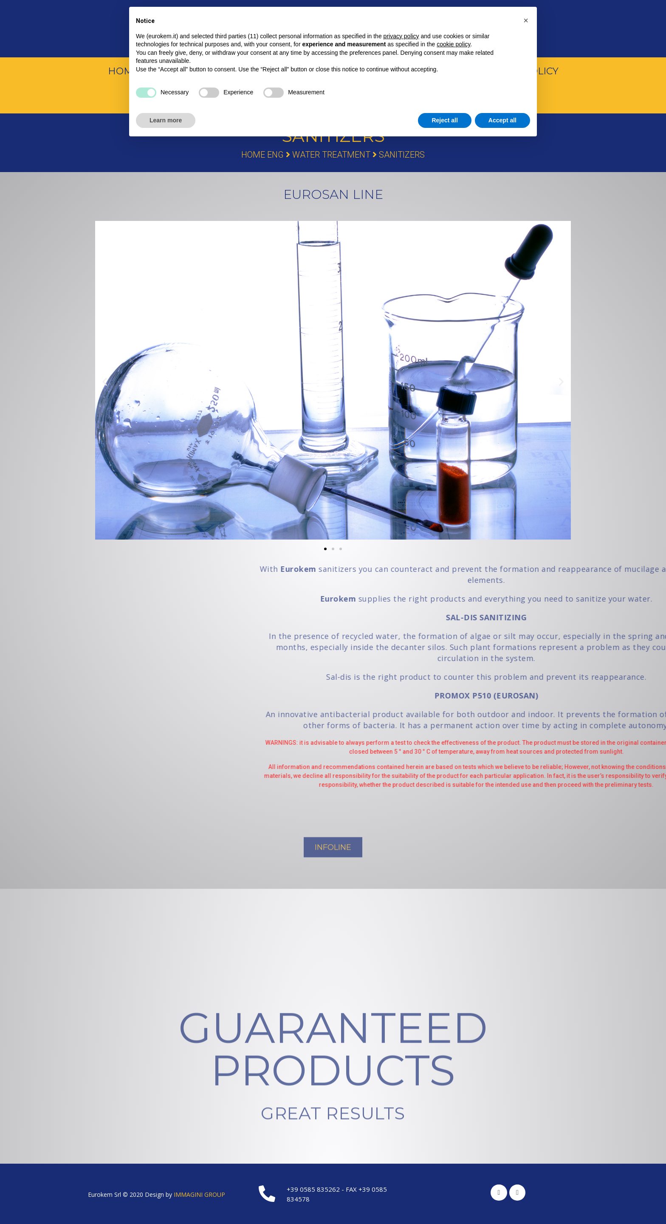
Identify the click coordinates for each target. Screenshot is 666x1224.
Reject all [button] (444, 120)
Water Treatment (331, 155)
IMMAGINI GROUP (199, 1194)
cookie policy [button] (453, 44)
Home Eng (262, 155)
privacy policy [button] (401, 36)
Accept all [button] (502, 120)
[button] (325, 549)
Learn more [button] (166, 120)
